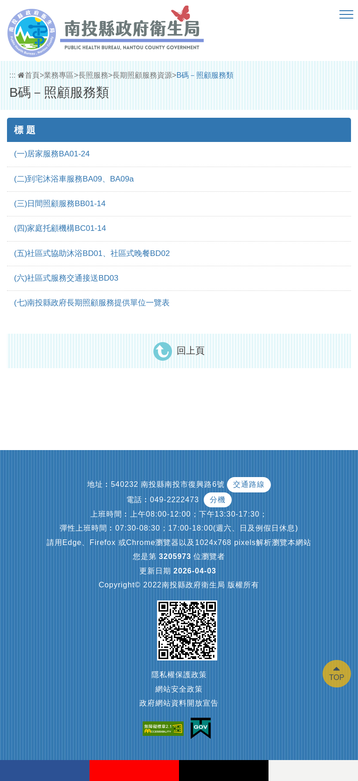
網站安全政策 (179, 689)
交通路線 (249, 484)
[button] (346, 15)
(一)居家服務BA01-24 (52, 153)
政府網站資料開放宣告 (179, 703)
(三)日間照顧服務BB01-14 (59, 203)
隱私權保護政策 (179, 675)
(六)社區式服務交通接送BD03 (66, 278)
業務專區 (59, 75)
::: (12, 75)
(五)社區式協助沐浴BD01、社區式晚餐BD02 (92, 253)
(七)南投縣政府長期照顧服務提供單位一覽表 (92, 302)
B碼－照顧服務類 (205, 75)
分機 (218, 500)
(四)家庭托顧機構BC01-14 (60, 228)
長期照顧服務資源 (142, 75)
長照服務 (93, 75)
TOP (336, 677)
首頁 (29, 75)
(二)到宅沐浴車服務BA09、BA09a (74, 179)
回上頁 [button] (191, 350)
